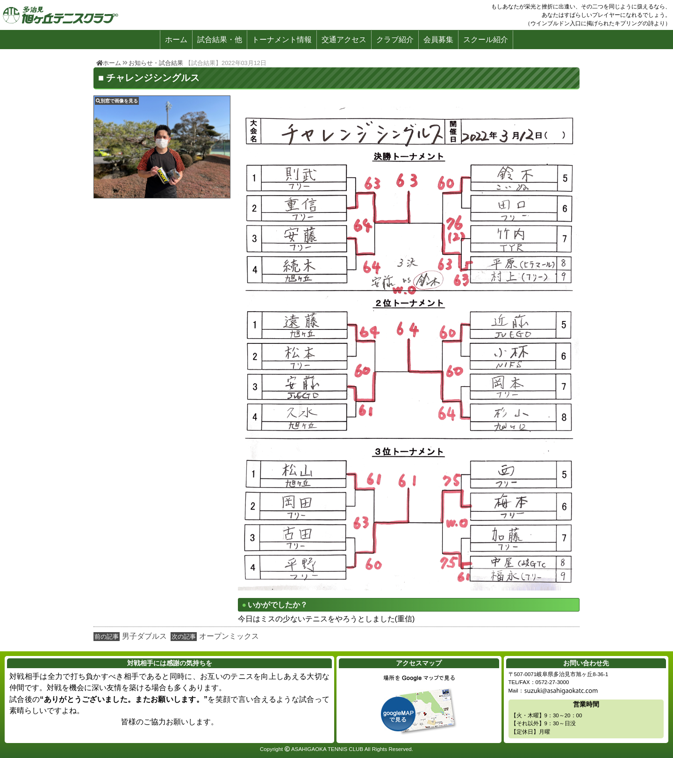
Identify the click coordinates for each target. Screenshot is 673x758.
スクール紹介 (485, 40)
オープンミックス (229, 636)
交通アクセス (344, 40)
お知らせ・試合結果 (156, 62)
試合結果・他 (219, 40)
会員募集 (438, 40)
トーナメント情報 (282, 40)
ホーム (176, 40)
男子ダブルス (144, 636)
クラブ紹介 (395, 40)
